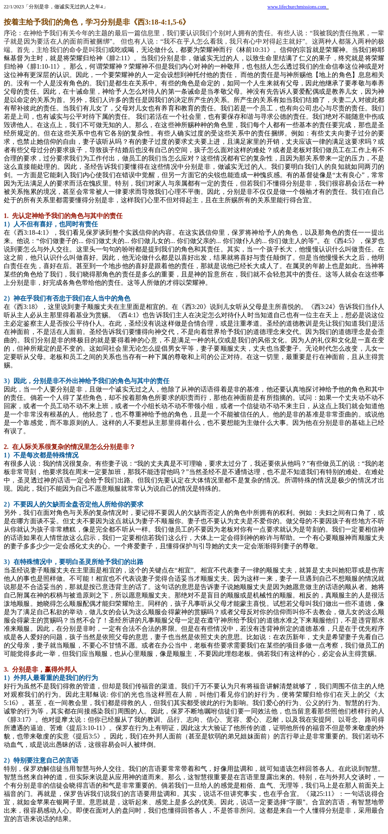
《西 (314, 306)
